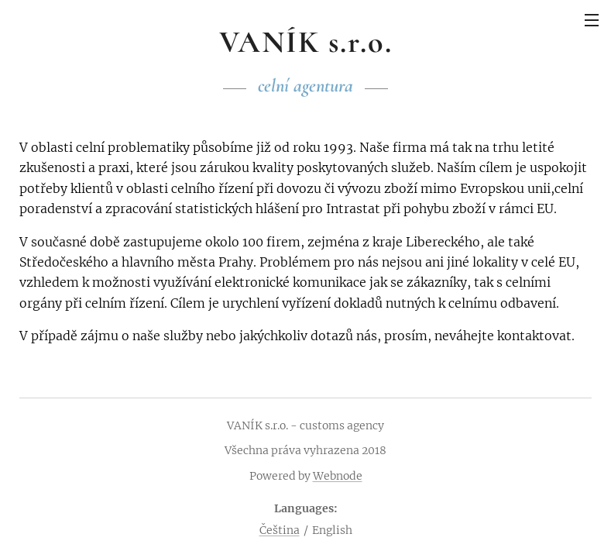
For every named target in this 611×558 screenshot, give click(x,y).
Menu (592, 20)
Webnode (337, 476)
